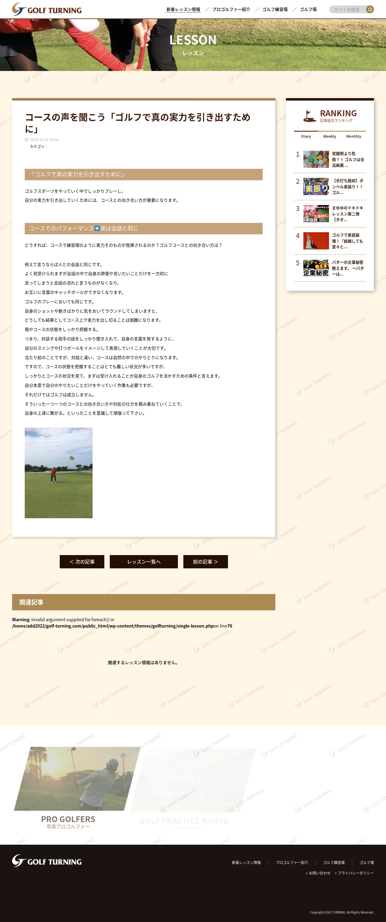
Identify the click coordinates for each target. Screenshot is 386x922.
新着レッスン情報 (183, 9)
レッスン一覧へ (144, 561)
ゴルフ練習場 (275, 9)
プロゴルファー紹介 (231, 9)
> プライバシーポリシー (354, 873)
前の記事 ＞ (205, 561)
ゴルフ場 (308, 9)
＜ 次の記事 (82, 561)
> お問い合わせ (318, 873)
